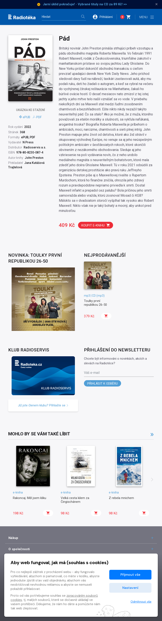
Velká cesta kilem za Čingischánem (75, 500)
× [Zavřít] (156, 4)
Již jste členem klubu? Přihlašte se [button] (43, 405)
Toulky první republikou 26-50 (95, 303)
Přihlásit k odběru (102, 383)
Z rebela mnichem (121, 498)
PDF (37, 117)
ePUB (24, 117)
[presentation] (152, 480)
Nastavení (130, 587)
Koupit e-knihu (95, 225)
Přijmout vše (130, 574)
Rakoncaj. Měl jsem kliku (29, 498)
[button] (104, 17)
